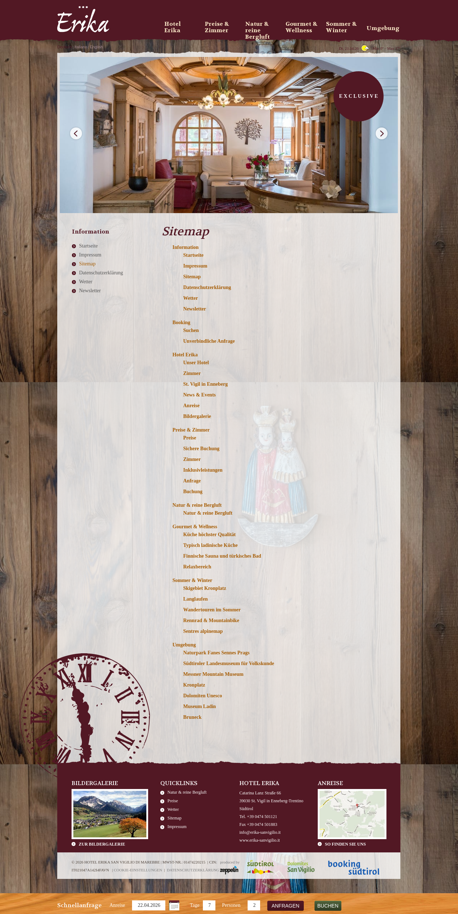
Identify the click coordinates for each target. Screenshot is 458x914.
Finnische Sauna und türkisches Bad (222, 556)
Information (185, 247)
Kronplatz (194, 685)
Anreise (117, 905)
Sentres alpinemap (203, 631)
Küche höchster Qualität (209, 534)
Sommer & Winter (192, 580)
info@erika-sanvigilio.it (260, 832)
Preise (189, 438)
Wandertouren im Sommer (212, 609)
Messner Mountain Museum (213, 674)
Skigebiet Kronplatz (204, 588)
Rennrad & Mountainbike (211, 620)
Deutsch (64, 47)
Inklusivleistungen (203, 470)
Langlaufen (195, 599)
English (96, 47)
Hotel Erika (185, 354)
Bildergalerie (197, 416)
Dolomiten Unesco (202, 695)
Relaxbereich (197, 566)
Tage (195, 905)
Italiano (80, 47)
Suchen (191, 330)
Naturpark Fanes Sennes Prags (216, 652)
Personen (231, 905)
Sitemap (192, 276)
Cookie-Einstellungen (138, 870)
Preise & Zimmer (191, 430)
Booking (181, 322)
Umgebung (184, 645)
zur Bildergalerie (102, 844)
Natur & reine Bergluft (197, 505)
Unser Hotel (196, 362)
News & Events (199, 395)
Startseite (193, 255)
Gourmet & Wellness (194, 526)
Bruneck (192, 717)
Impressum (195, 266)
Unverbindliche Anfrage (209, 341)
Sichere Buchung (201, 448)
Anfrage (192, 481)
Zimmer (192, 373)
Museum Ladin (199, 706)
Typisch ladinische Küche (210, 545)
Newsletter (194, 309)
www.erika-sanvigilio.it (259, 840)
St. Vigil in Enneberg (205, 384)
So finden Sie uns (345, 844)
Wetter (190, 298)
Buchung (193, 491)
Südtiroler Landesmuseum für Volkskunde (228, 663)
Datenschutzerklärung (207, 287)
